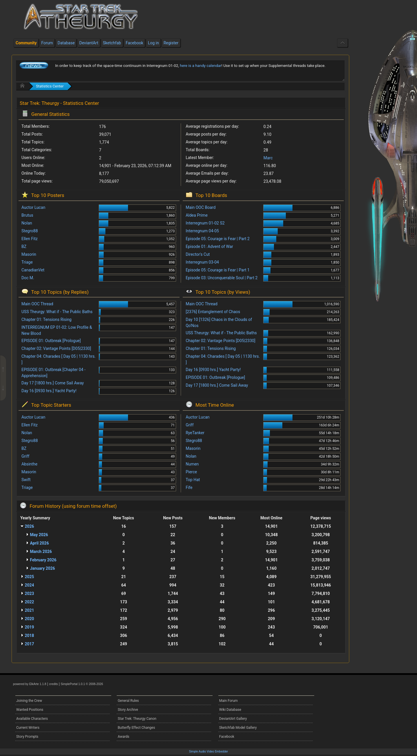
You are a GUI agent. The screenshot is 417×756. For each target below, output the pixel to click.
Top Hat (193, 479)
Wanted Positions (29, 710)
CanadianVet (32, 270)
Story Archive (128, 710)
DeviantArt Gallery (233, 719)
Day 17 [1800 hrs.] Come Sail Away (52, 383)
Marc (268, 158)
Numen (192, 464)
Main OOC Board (200, 207)
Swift (26, 479)
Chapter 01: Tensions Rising (46, 319)
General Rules (128, 701)
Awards (123, 737)
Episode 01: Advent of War (209, 246)
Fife (189, 487)
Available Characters (32, 719)
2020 (29, 618)
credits (53, 684)
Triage (27, 262)
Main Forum (228, 701)
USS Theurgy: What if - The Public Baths (57, 311)
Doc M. (27, 277)
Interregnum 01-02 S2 (205, 223)
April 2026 (39, 543)
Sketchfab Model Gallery (238, 728)
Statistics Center (49, 86)
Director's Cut (198, 254)
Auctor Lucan (33, 207)
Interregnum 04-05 (202, 231)
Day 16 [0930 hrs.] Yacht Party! (48, 390)
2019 (29, 627)
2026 (29, 526)
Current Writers (27, 728)
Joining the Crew (29, 701)
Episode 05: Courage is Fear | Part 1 (218, 270)
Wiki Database (230, 710)
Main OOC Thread (37, 304)
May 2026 (39, 534)
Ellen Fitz (29, 238)
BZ (23, 246)
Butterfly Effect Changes (136, 728)
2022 (29, 602)
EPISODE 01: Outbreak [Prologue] (51, 340)
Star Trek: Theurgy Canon (137, 719)
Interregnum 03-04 (202, 262)
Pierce (191, 472)
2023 (29, 593)
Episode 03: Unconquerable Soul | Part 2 (221, 277)
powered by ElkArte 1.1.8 (29, 684)
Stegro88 (29, 231)
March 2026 (41, 551)
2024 (29, 585)
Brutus (27, 215)
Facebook (226, 737)
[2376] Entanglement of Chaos (213, 311)
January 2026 (42, 568)
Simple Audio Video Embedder (208, 751)
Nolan (26, 223)
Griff (25, 456)
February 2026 (43, 560)
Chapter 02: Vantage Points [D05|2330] (56, 348)
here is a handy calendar (200, 65)
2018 (29, 635)
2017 (29, 644)
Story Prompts (27, 737)
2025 (29, 576)
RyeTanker (195, 432)
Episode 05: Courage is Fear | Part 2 (218, 238)
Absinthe (29, 464)
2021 (29, 610)
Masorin (28, 254)
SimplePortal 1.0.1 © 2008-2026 (82, 684)
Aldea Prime (197, 215)
